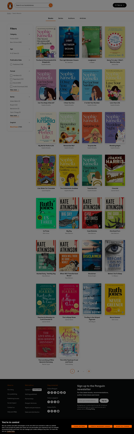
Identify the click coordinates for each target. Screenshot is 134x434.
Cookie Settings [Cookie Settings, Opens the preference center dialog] (79, 426)
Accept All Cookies (122, 426)
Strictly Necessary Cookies (100, 426)
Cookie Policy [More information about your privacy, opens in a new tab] (11, 431)
